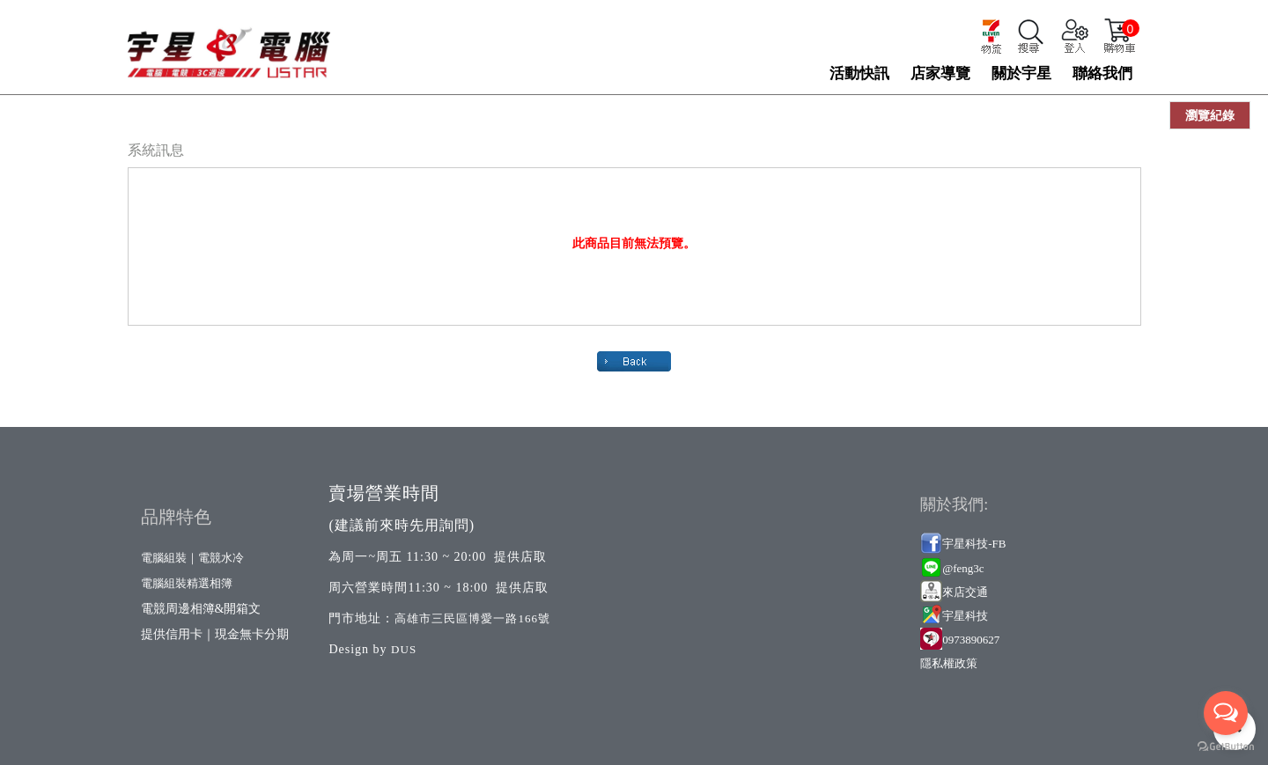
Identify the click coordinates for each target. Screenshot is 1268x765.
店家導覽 (940, 73)
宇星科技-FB (974, 543)
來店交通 (966, 592)
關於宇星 (1021, 73)
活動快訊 (859, 73)
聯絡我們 (1102, 73)
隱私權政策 (948, 663)
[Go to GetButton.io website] (1226, 747)
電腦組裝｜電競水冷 (192, 557)
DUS (404, 649)
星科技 (971, 615)
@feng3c (963, 568)
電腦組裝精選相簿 (186, 583)
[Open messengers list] (1226, 713)
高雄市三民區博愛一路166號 (472, 618)
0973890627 (970, 639)
